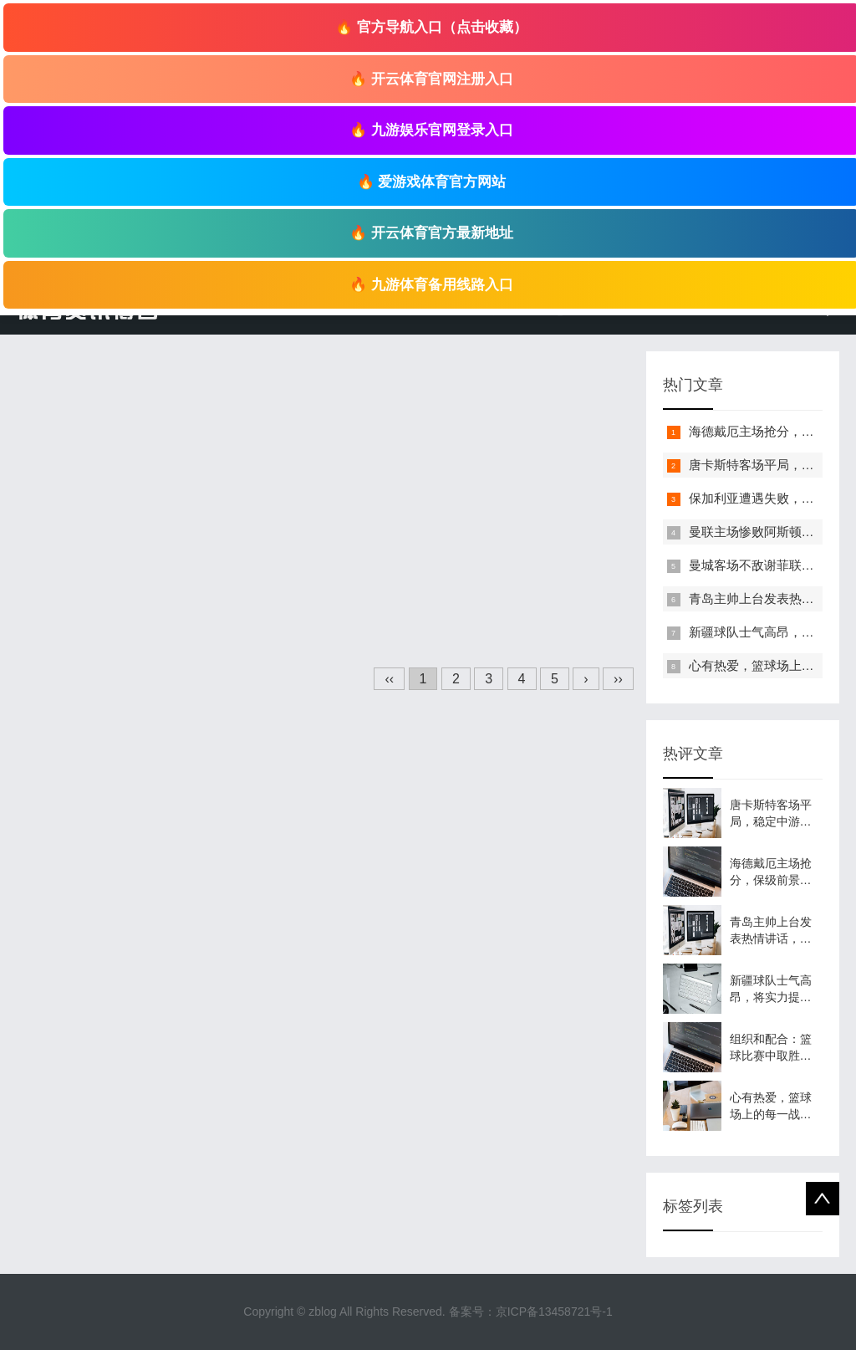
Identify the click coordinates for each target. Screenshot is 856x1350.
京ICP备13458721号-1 (554, 1311)
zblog (322, 1311)
